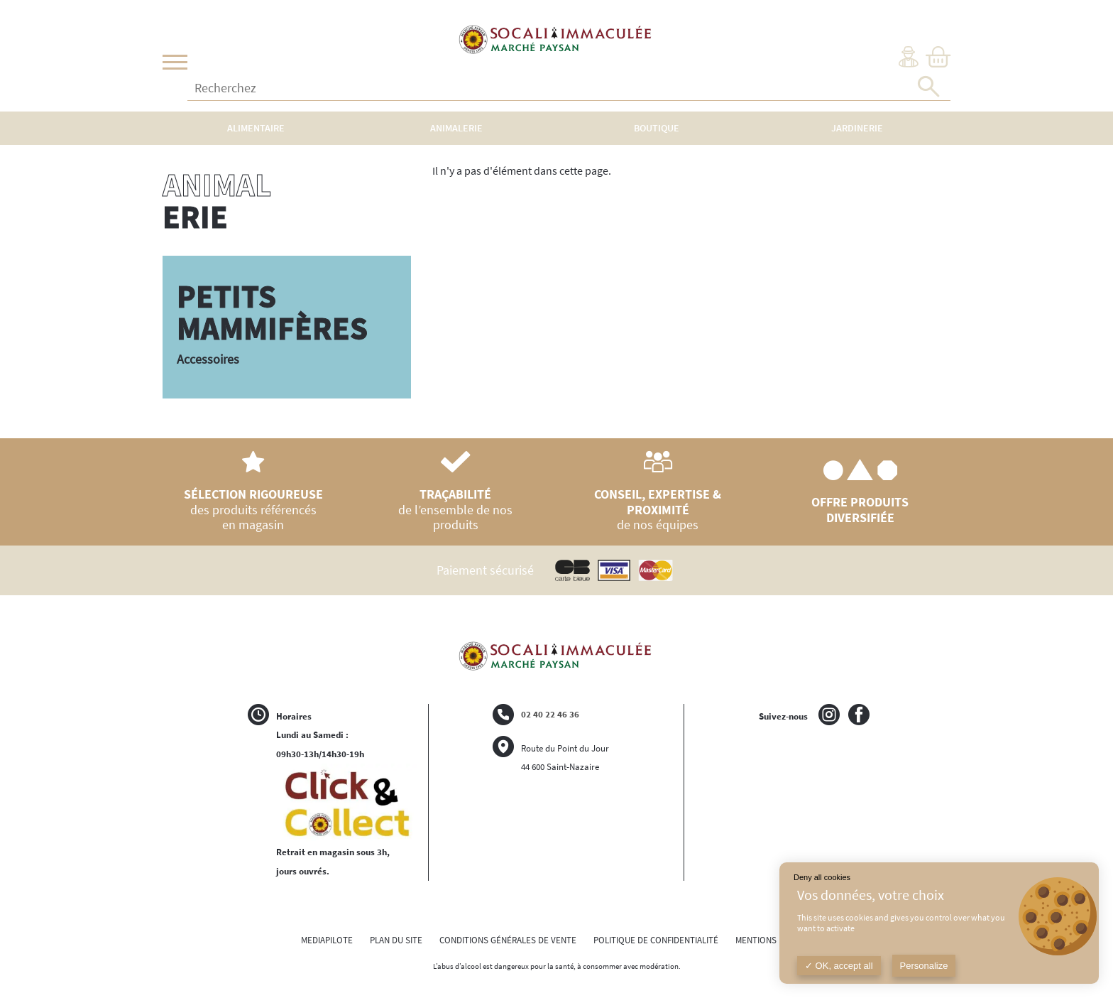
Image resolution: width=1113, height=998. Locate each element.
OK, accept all (839, 965)
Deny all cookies (822, 877)
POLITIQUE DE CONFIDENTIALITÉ (655, 940)
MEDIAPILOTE (327, 940)
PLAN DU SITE (396, 940)
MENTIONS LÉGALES (774, 940)
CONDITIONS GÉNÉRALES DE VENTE (507, 940)
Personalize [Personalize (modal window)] (924, 965)
